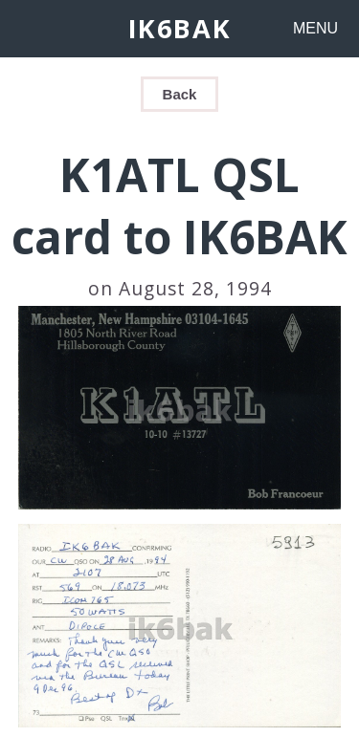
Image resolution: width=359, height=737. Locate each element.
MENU (315, 28)
